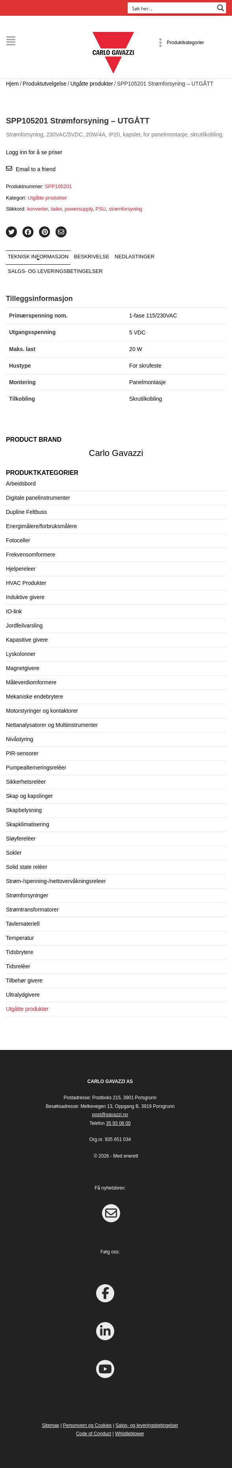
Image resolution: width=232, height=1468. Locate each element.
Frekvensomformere (30, 554)
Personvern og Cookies (87, 1425)
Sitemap (50, 1425)
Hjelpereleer (20, 569)
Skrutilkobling (145, 399)
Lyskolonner (20, 654)
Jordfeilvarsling (24, 625)
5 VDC (137, 332)
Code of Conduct (93, 1433)
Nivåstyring (19, 739)
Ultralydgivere (23, 995)
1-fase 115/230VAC (153, 315)
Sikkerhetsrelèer (26, 782)
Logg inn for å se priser (34, 152)
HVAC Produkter (26, 583)
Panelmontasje (147, 382)
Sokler (14, 853)
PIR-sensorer (22, 753)
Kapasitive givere (27, 640)
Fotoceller (18, 540)
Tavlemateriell (23, 924)
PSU (100, 209)
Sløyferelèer (20, 838)
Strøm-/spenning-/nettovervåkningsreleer (56, 881)
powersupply (79, 209)
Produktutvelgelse (45, 83)
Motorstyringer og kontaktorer (42, 711)
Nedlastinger (134, 257)
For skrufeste (145, 365)
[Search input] (172, 8)
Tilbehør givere (24, 980)
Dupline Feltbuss (26, 512)
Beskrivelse (92, 257)
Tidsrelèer (18, 966)
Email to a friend (36, 169)
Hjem (12, 83)
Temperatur (20, 938)
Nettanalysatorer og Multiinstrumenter (52, 725)
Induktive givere (25, 597)
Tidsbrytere (19, 952)
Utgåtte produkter (92, 83)
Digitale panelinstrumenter (38, 498)
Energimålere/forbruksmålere (41, 526)
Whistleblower (129, 1433)
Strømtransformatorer (32, 909)
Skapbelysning (24, 810)
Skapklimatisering (27, 824)
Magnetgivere (22, 668)
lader (56, 209)
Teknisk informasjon (38, 257)
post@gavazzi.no (110, 1114)
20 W (135, 349)
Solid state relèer (26, 867)
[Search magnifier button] (220, 7)
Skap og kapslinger (29, 796)
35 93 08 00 (118, 1123)
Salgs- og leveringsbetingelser (55, 271)
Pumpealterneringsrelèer (36, 767)
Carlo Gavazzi (116, 453)
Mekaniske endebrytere (34, 696)
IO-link (14, 611)
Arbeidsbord (21, 483)
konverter (37, 209)
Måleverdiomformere (31, 682)
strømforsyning (125, 209)
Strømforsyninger (27, 895)
